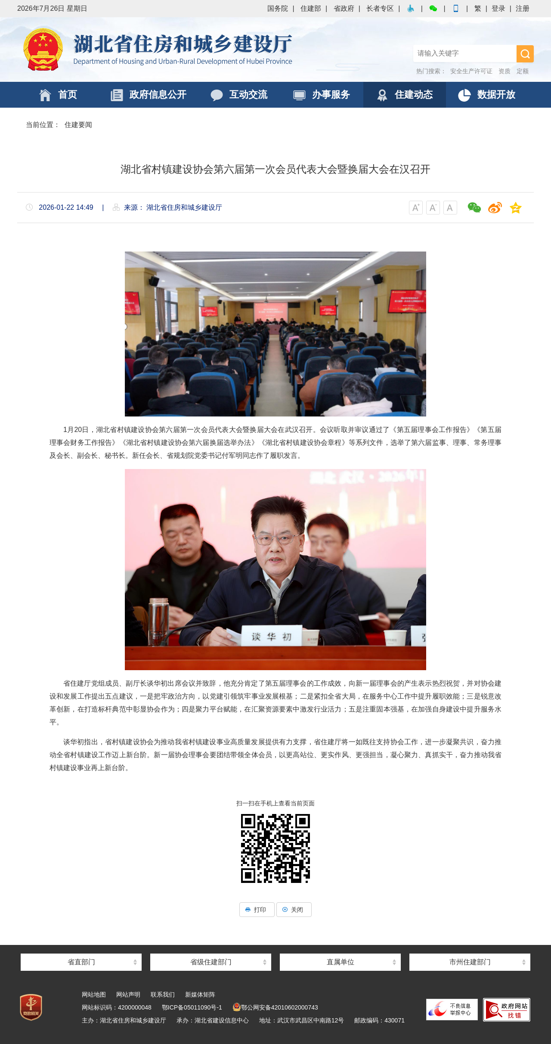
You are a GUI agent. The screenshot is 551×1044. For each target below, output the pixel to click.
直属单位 (340, 962)
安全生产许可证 (471, 71)
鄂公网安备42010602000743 (275, 1007)
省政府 (344, 8)
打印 (257, 909)
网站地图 (94, 994)
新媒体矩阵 (200, 994)
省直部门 (81, 962)
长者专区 (380, 8)
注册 (522, 8)
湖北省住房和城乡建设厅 (159, 49)
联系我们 (163, 994)
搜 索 (525, 54)
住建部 (310, 8)
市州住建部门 (470, 962)
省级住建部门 (211, 962)
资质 (504, 71)
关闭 (294, 909)
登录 (498, 8)
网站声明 (128, 994)
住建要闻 (78, 124)
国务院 (277, 8)
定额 (523, 71)
